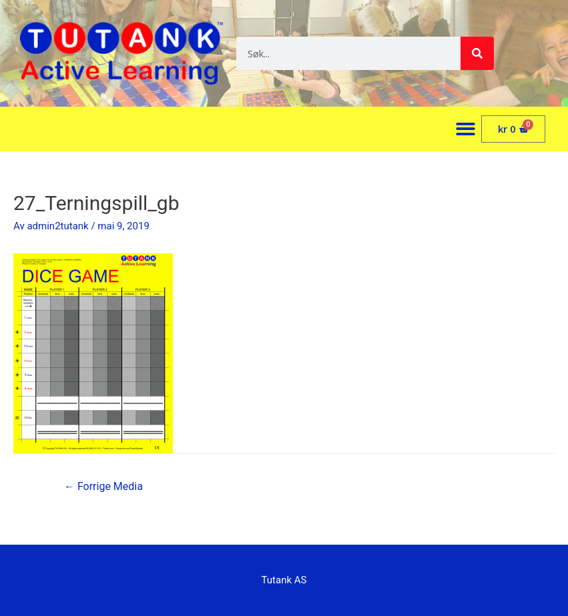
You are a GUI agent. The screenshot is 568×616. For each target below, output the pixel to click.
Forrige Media (103, 486)
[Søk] (477, 53)
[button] (465, 129)
